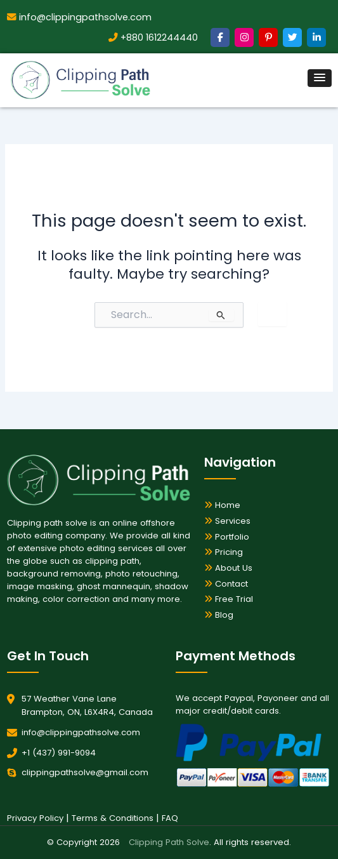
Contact (226, 584)
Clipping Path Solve (169, 842)
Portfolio (226, 537)
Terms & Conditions (112, 818)
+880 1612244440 (153, 37)
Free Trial (228, 599)
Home (222, 505)
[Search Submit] (221, 315)
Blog (218, 615)
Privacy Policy (35, 818)
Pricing (223, 552)
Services (227, 521)
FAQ (170, 818)
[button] (320, 78)
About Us (228, 568)
